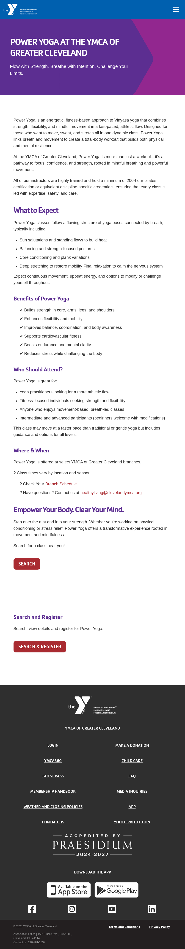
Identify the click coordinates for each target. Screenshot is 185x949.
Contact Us (53, 822)
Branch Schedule (61, 484)
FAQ (132, 776)
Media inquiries (132, 791)
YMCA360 (53, 760)
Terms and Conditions (124, 927)
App (132, 806)
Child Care (132, 760)
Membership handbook (53, 791)
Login (52, 745)
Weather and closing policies (53, 806)
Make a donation (132, 745)
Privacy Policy (159, 927)
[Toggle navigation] (176, 9)
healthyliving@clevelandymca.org (111, 492)
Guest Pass (53, 776)
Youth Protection (132, 822)
